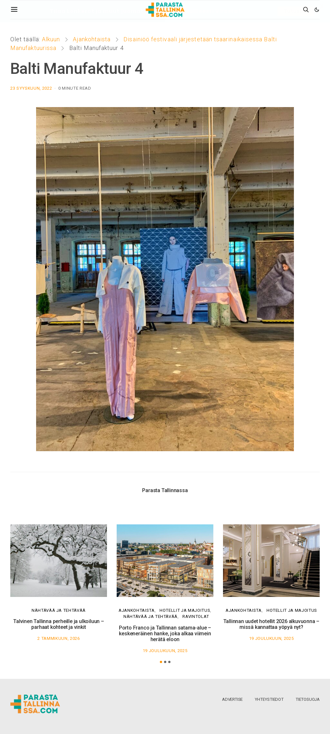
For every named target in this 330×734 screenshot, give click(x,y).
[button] (161, 662)
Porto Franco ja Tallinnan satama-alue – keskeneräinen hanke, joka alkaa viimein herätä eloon (165, 633)
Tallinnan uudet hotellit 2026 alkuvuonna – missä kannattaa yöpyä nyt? (271, 624)
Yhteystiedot (269, 699)
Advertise (232, 699)
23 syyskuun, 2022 (31, 88)
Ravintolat (195, 616)
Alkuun (51, 39)
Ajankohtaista (92, 39)
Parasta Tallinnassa (165, 490)
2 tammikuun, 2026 (58, 638)
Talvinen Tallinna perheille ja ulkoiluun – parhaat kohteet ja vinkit (58, 624)
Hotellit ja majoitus (185, 610)
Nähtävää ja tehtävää (59, 610)
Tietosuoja (308, 699)
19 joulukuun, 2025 (165, 650)
